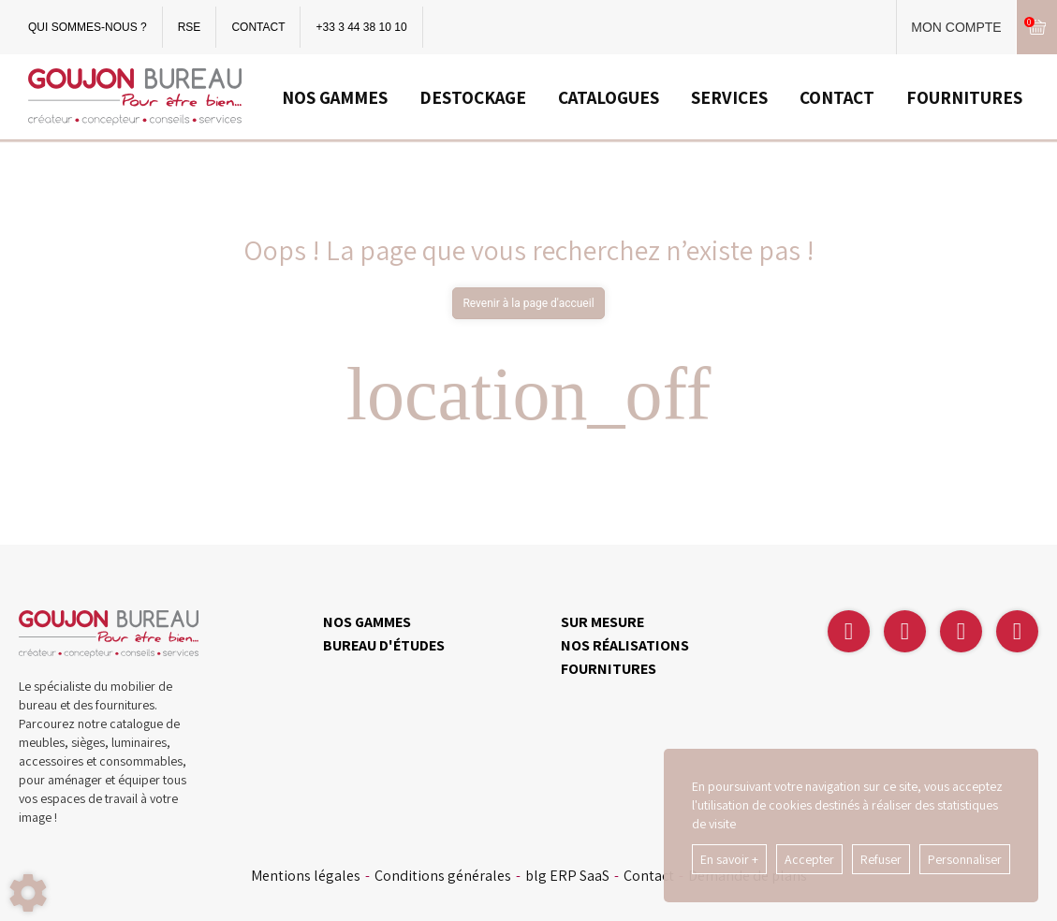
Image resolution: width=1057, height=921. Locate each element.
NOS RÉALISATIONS (625, 645)
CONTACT (258, 27)
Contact (649, 876)
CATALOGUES (608, 97)
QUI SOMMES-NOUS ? (87, 27)
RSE (189, 27)
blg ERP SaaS (567, 876)
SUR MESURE (602, 622)
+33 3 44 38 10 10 (361, 27)
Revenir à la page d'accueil (528, 303)
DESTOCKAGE (472, 97)
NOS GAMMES (335, 97)
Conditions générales (442, 876)
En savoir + (729, 859)
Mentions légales (305, 876)
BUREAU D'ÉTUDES (384, 645)
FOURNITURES (964, 97)
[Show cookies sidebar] (28, 893)
